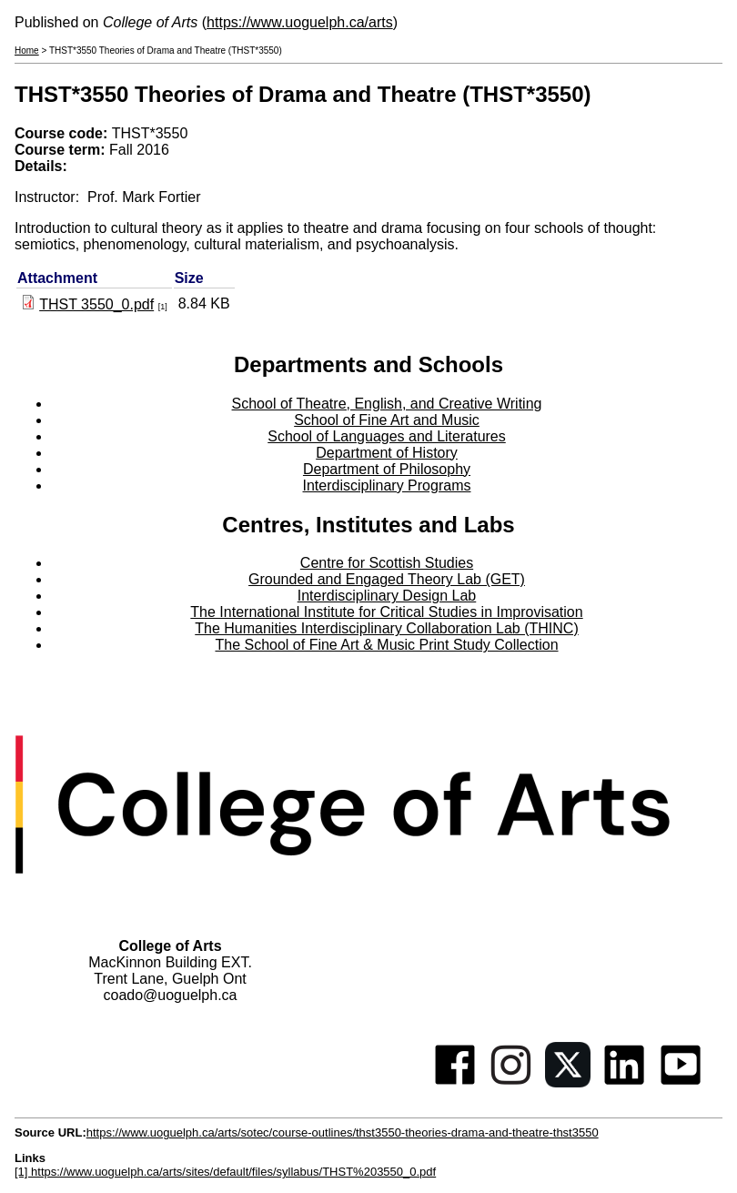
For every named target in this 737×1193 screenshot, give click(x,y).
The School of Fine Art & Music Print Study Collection (386, 644)
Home (27, 50)
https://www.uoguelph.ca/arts (300, 22)
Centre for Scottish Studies (386, 563)
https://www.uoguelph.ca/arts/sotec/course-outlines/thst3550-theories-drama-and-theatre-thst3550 (342, 1132)
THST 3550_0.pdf (96, 304)
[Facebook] (455, 1082)
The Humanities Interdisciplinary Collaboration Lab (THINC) (387, 628)
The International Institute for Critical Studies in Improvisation (386, 612)
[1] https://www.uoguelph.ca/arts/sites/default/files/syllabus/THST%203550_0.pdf (225, 1171)
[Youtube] (680, 1082)
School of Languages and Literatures (387, 436)
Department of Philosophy (386, 469)
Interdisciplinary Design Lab (387, 595)
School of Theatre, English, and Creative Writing (387, 403)
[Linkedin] (624, 1082)
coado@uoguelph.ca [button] (170, 995)
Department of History (387, 452)
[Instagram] (511, 1082)
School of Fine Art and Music (387, 420)
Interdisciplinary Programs (387, 485)
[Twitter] (568, 1082)
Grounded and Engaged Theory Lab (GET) (386, 579)
